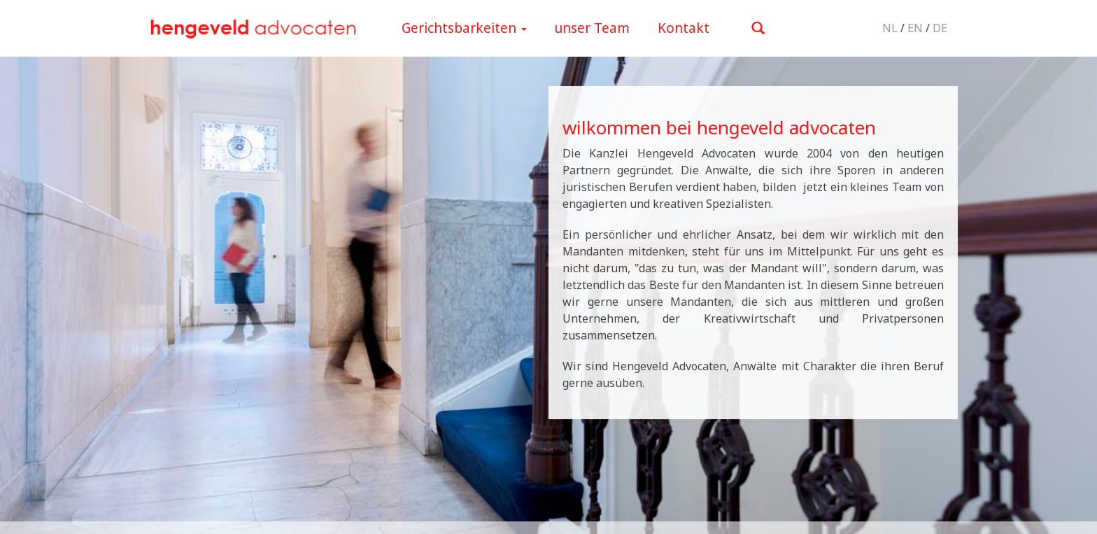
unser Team (592, 28)
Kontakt (683, 28)
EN (915, 28)
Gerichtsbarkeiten (464, 28)
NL (890, 28)
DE (940, 28)
